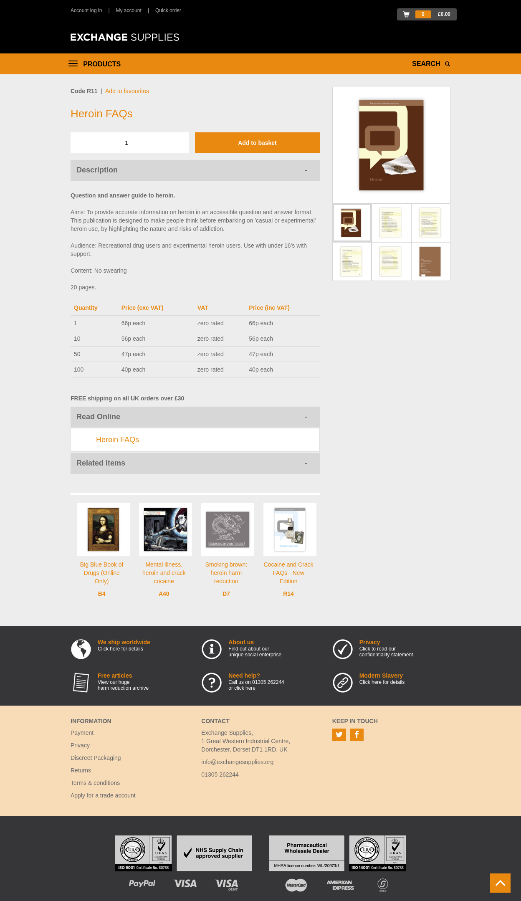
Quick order (168, 10)
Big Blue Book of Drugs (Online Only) (102, 573)
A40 (164, 593)
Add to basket (257, 142)
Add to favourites (127, 91)
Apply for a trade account (103, 795)
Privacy (80, 745)
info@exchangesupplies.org (237, 762)
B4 (102, 593)
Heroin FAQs (117, 439)
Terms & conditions (95, 783)
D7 (226, 593)
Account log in (86, 10)
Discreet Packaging (96, 757)
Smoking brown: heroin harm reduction (226, 573)
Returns (81, 770)
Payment (82, 732)
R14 (288, 593)
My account (129, 10)
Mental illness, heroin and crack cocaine (164, 573)
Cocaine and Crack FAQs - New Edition (289, 573)
